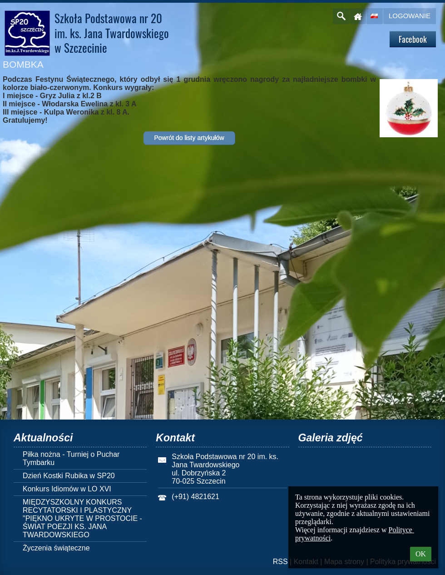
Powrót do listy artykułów (189, 137)
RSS (280, 561)
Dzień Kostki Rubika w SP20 (69, 476)
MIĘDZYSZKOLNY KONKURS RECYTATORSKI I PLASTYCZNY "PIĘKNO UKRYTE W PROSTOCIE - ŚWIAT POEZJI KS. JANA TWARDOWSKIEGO (82, 518)
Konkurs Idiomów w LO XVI (67, 489)
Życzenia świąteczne (56, 548)
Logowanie (409, 16)
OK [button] (420, 554)
